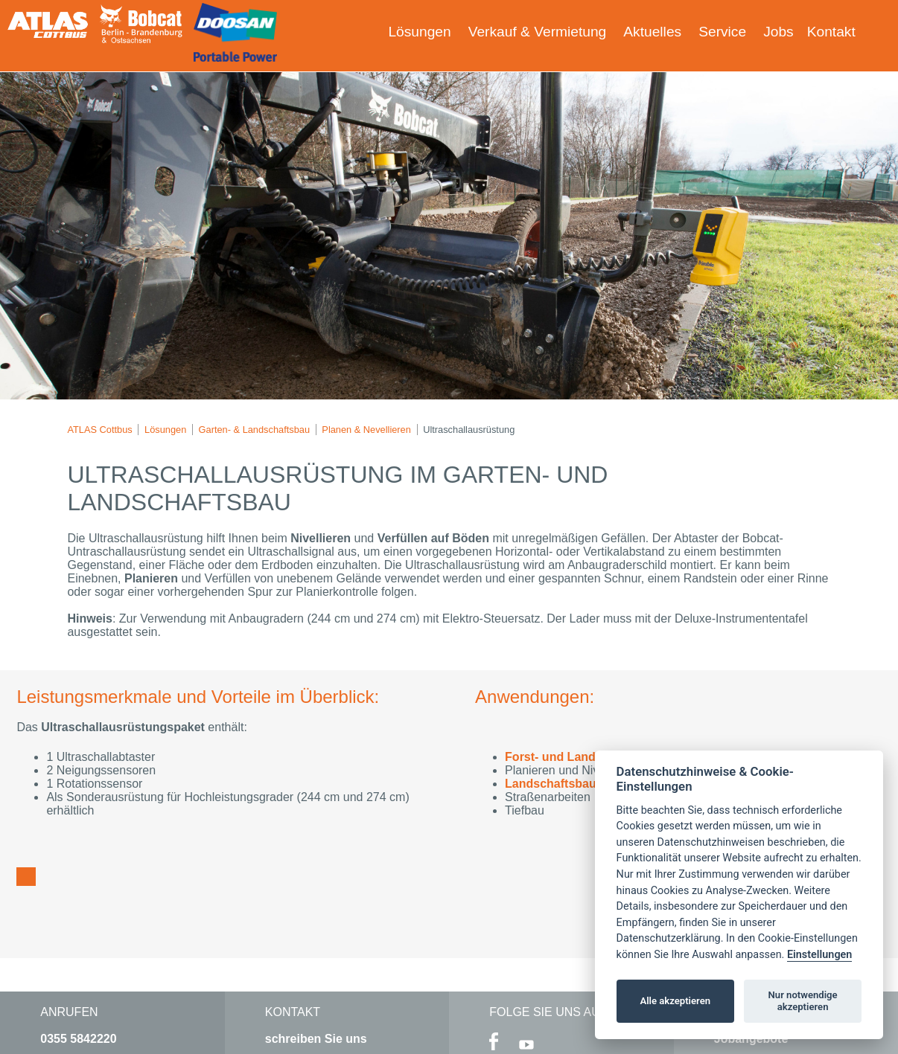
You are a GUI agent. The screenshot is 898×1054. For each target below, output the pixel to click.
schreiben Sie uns (316, 1038)
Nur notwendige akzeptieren (803, 1000)
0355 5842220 (78, 1038)
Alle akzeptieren (675, 1000)
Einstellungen (819, 954)
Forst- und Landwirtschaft (578, 757)
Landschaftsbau (550, 783)
